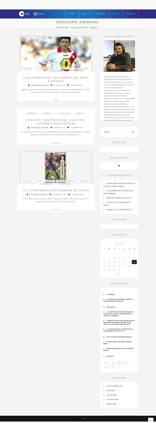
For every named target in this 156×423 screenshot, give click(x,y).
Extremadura (46, 184)
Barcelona (27, 68)
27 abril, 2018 (58, 85)
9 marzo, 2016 (58, 127)
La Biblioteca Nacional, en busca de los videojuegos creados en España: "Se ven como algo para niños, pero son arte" (119, 322)
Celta (50, 181)
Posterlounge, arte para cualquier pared (117, 342)
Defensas (111, 390)
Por (38, 85)
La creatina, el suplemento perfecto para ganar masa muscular (118, 300)
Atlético (26, 181)
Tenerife (80, 113)
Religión (101, 14)
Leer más (56, 101)
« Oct (118, 274)
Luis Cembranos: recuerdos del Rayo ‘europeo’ (55, 79)
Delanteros (32, 113)
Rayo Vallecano (81, 68)
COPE (85, 14)
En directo (39, 14)
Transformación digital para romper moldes (118, 349)
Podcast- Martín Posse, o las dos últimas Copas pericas (55, 121)
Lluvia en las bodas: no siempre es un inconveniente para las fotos (118, 330)
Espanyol (64, 68)
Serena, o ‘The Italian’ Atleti (119, 210)
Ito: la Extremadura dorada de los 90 (55, 190)
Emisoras (130, 14)
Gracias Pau (110, 307)
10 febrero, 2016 (57, 194)
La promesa (110, 294)
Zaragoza (110, 356)
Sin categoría (55, 71)
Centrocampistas (46, 68)
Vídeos (115, 14)
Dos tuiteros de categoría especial (119, 337)
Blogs (72, 14)
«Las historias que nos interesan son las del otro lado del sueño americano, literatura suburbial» (118, 313)
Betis (39, 181)
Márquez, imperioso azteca (119, 198)
